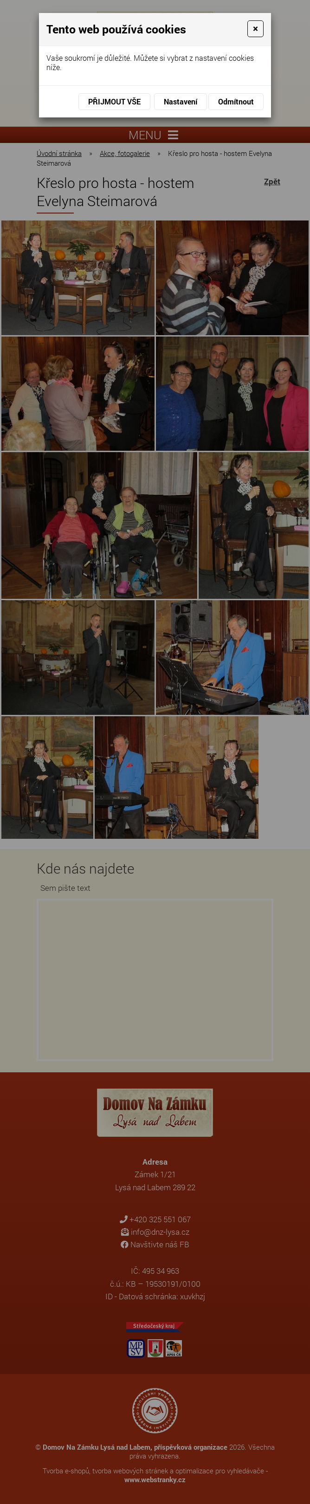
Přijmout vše (114, 101)
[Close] (255, 28)
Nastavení (180, 101)
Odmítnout (236, 101)
